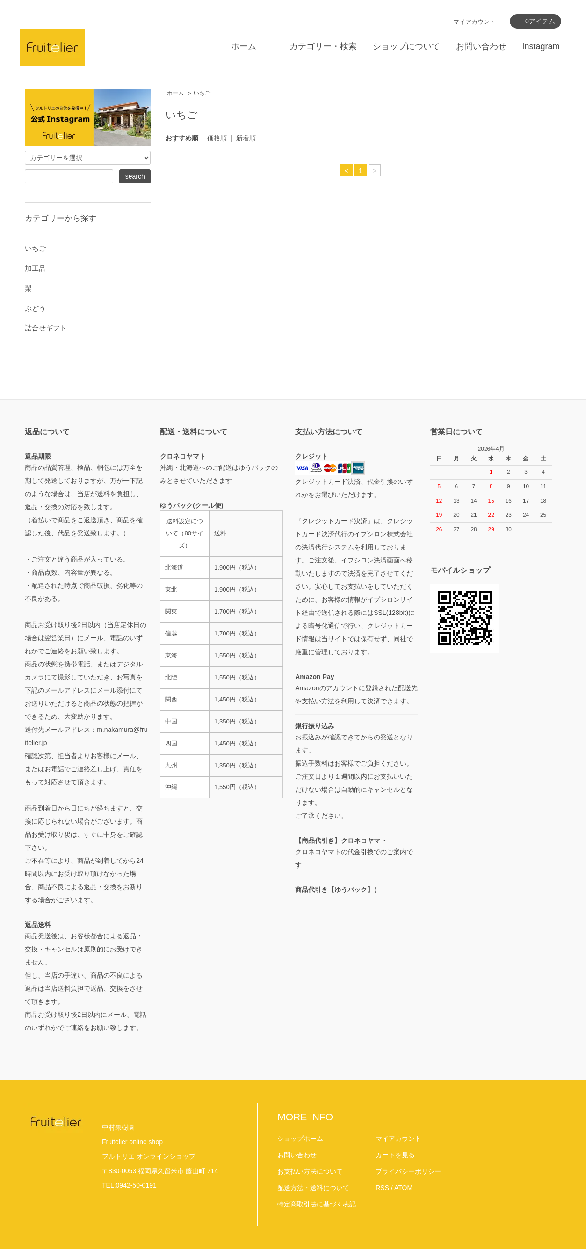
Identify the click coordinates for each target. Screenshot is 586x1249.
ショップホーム (300, 1138)
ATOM (403, 1187)
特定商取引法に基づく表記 (316, 1204)
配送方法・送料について (313, 1187)
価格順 (217, 138)
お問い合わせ (481, 46)
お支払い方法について (310, 1171)
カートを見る (395, 1155)
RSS (382, 1187)
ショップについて (406, 46)
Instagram (540, 46)
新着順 (246, 138)
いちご (202, 93)
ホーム (243, 46)
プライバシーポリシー (408, 1171)
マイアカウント (474, 21)
